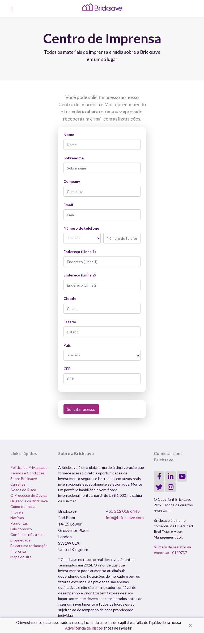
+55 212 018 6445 (123, 511)
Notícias (17, 517)
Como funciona (22, 506)
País (67, 345)
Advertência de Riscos (84, 628)
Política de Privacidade (29, 467)
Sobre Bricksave (23, 478)
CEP (67, 368)
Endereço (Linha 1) (79, 251)
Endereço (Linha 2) (79, 275)
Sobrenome (73, 158)
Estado (69, 322)
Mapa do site (21, 557)
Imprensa (18, 551)
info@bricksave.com (125, 517)
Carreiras (18, 484)
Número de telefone (81, 228)
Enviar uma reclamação (29, 545)
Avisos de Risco (23, 489)
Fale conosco (21, 529)
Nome (68, 134)
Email (68, 204)
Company (71, 181)
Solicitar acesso (81, 409)
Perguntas (19, 523)
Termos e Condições (27, 473)
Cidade (69, 298)
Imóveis (16, 512)
